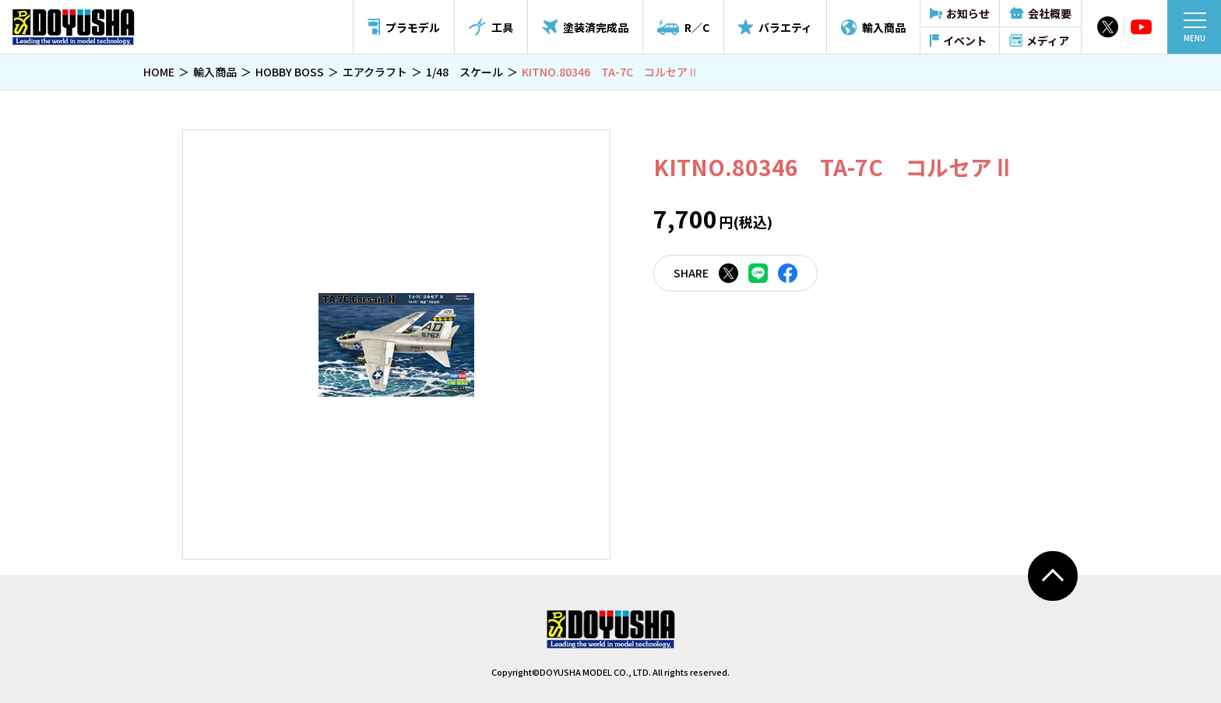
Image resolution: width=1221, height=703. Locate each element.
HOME (158, 71)
